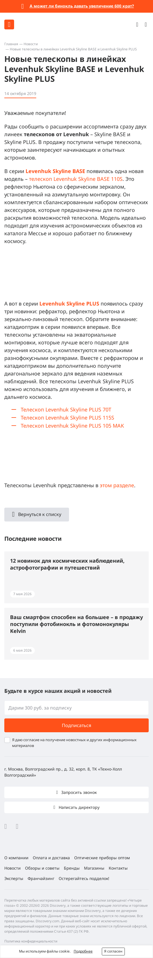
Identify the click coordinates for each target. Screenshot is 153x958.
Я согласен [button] (113, 951)
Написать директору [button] (79, 807)
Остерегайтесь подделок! (84, 878)
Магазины (94, 868)
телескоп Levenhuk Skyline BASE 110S (76, 178)
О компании (16, 857)
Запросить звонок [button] (78, 792)
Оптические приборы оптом (102, 857)
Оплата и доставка (51, 857)
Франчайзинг (41, 878)
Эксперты (13, 878)
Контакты (118, 868)
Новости (31, 43)
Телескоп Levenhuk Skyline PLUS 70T (66, 409)
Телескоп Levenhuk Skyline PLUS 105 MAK (72, 425)
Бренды (72, 868)
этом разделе (117, 485)
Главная (11, 43)
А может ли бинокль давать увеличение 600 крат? (82, 6)
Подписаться (76, 725)
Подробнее (83, 951)
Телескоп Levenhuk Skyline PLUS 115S (67, 417)
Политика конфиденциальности (30, 941)
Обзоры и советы (42, 868)
